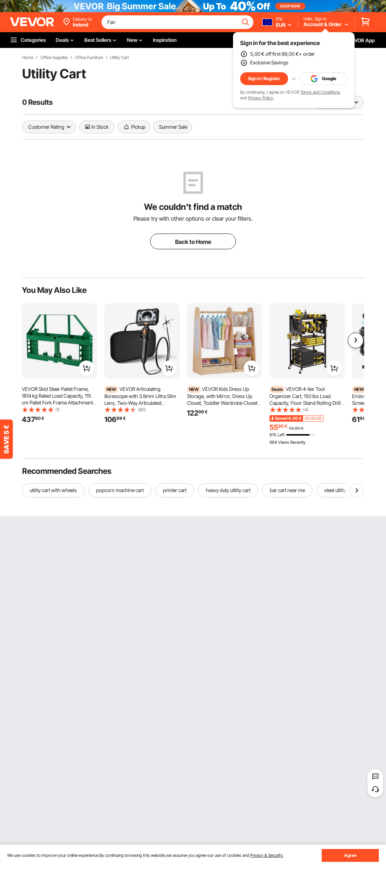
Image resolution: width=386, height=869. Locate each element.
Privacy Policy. (261, 97)
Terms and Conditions (320, 92)
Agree (350, 855)
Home (27, 57)
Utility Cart (119, 57)
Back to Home (193, 241)
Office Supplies (54, 57)
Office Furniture (89, 57)
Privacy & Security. (266, 855)
